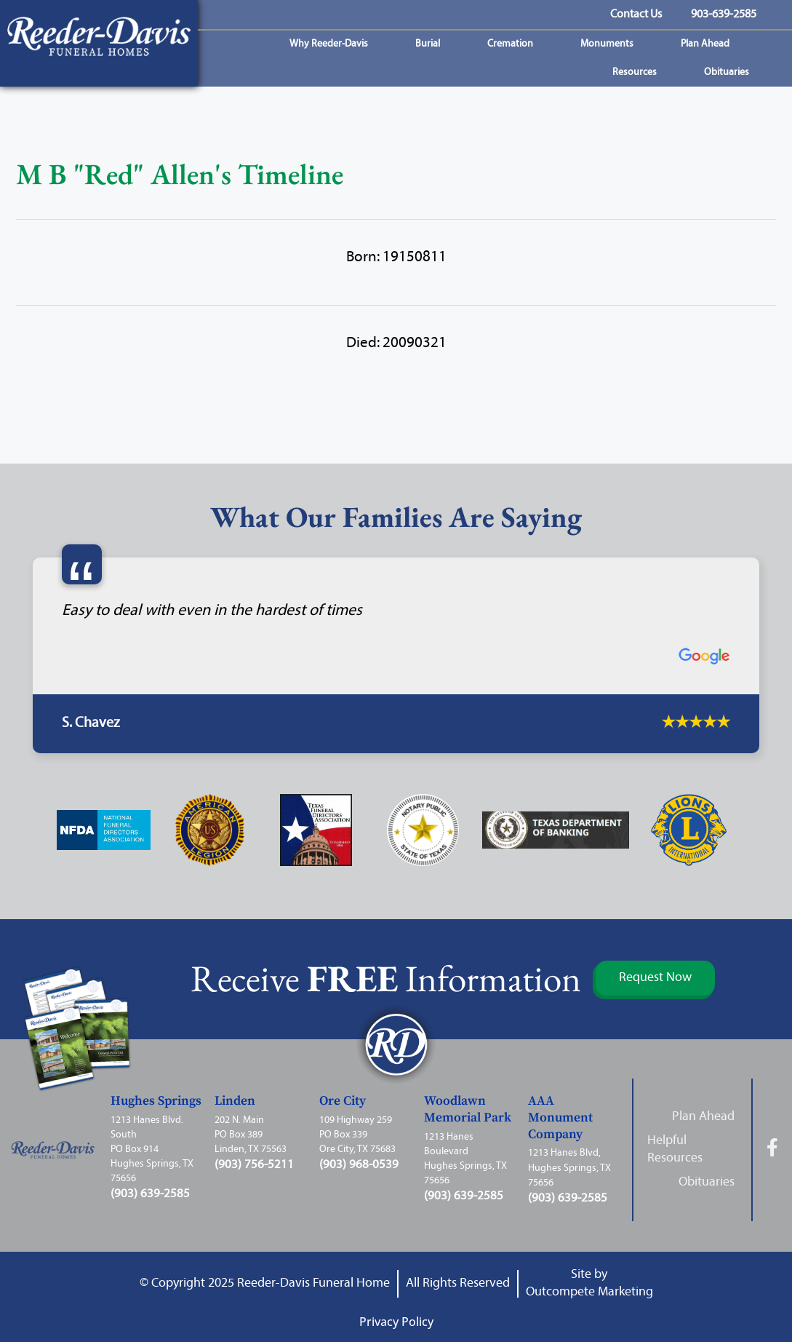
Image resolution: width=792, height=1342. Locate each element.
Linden (235, 1101)
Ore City (342, 1101)
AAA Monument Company (560, 1118)
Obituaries (730, 72)
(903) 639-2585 (150, 1194)
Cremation (513, 44)
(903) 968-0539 (359, 1165)
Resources (638, 72)
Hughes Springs (156, 1101)
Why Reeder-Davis (332, 44)
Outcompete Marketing (589, 1292)
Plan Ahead (709, 44)
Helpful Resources (675, 1149)
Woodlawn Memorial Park (467, 1109)
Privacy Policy (396, 1322)
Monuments (610, 44)
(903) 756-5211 (254, 1165)
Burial (431, 44)
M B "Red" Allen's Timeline (179, 174)
